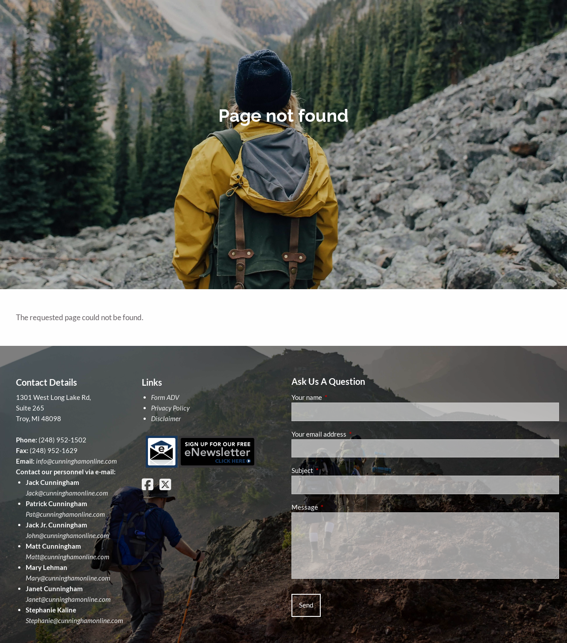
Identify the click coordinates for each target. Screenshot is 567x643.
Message (335, 507)
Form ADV (165, 397)
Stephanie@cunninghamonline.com (74, 620)
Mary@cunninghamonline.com (68, 578)
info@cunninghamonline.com (76, 461)
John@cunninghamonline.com (67, 535)
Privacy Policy (170, 408)
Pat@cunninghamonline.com (65, 514)
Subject (333, 470)
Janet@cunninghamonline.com (68, 599)
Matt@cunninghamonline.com (67, 557)
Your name (337, 397)
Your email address (349, 434)
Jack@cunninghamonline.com (67, 493)
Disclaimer (166, 418)
